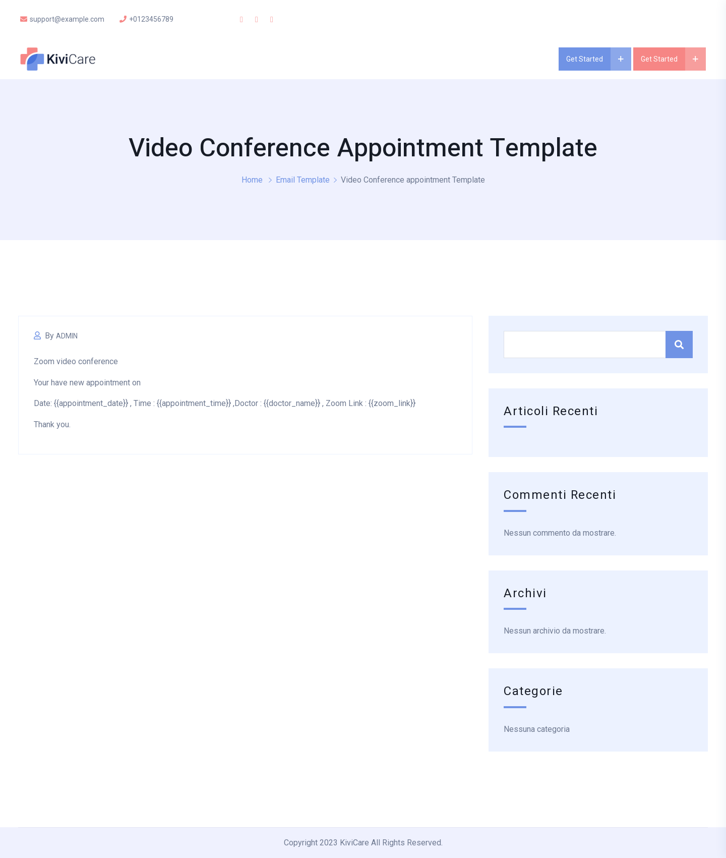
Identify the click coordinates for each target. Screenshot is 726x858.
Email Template (303, 180)
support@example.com (62, 19)
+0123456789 (146, 19)
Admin (67, 336)
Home (252, 180)
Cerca (679, 344)
